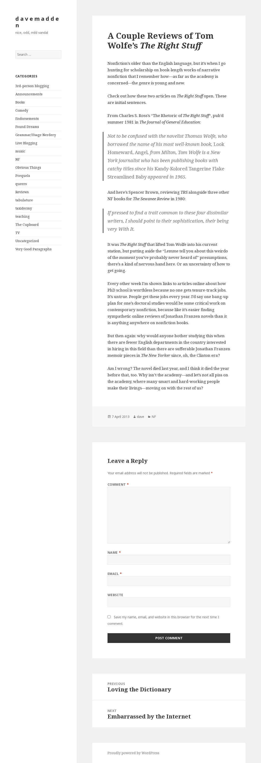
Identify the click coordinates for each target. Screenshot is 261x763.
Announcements (28, 94)
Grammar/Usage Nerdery (35, 135)
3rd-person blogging (32, 86)
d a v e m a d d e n (37, 22)
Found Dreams (27, 126)
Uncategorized (27, 241)
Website (115, 595)
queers (21, 184)
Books (20, 102)
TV (17, 232)
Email (115, 573)
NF (17, 159)
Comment (118, 484)
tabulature (24, 200)
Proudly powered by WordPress (133, 753)
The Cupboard (27, 224)
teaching (22, 216)
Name (114, 552)
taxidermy (23, 208)
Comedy (21, 110)
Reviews (22, 192)
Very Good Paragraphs (33, 249)
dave (140, 416)
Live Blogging (26, 143)
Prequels (22, 175)
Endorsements (27, 118)
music (20, 151)
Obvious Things (28, 167)
